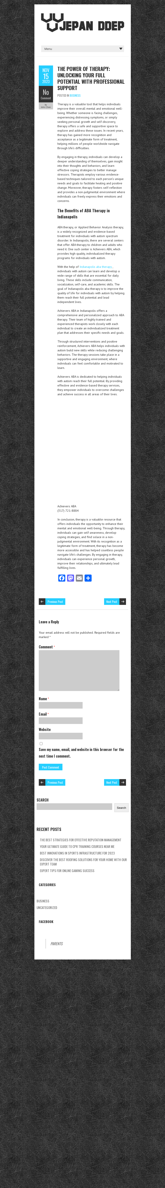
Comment (46, 98)
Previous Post (55, 601)
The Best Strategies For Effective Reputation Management (80, 839)
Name (44, 698)
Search (43, 800)
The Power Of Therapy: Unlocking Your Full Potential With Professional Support (91, 78)
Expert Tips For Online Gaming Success (67, 870)
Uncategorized (47, 907)
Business (75, 95)
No (46, 92)
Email (44, 714)
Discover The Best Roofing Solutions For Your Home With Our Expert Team (83, 861)
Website (45, 729)
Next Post (111, 601)
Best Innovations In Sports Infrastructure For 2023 (77, 853)
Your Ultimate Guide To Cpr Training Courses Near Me (77, 846)
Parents (56, 943)
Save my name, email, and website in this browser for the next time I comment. (81, 753)
